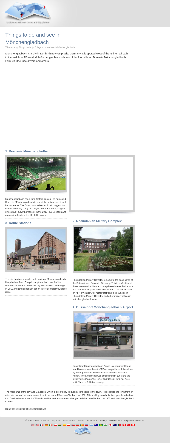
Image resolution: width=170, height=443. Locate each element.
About (58, 420)
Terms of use (69, 420)
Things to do (25, 47)
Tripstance (10, 47)
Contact (80, 420)
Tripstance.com (46, 420)
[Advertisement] (128, 15)
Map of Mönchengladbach (33, 409)
